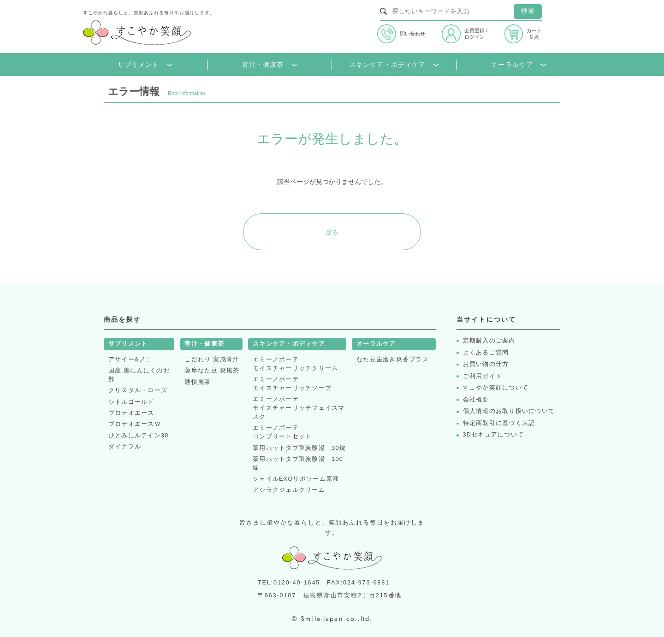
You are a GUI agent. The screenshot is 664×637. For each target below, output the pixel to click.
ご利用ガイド (483, 376)
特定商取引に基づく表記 (499, 423)
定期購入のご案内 (489, 341)
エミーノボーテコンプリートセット (282, 432)
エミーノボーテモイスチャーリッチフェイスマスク (299, 408)
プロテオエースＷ (134, 424)
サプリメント (145, 64)
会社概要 (476, 400)
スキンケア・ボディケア (394, 64)
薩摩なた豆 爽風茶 (211, 370)
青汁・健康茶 (269, 64)
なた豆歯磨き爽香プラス (392, 359)
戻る (332, 232)
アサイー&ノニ (130, 359)
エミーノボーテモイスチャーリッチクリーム (295, 364)
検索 (528, 10)
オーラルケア (518, 64)
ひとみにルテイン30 (138, 435)
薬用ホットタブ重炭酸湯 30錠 (299, 448)
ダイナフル (124, 446)
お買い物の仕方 (486, 364)
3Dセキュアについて (493, 435)
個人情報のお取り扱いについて (509, 411)
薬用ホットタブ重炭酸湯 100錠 (298, 463)
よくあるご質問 (486, 353)
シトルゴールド (131, 402)
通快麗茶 (197, 382)
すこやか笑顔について (496, 388)
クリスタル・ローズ (137, 390)
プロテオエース (131, 413)
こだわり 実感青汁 (211, 359)
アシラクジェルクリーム (289, 490)
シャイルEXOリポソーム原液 (296, 479)
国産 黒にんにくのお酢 (139, 375)
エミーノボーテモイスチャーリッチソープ (292, 383)
